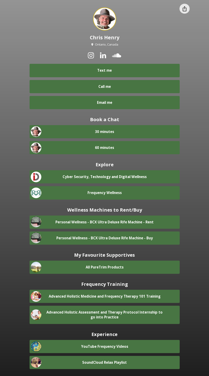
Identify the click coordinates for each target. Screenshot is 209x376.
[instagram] (91, 55)
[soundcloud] (116, 55)
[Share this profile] (185, 9)
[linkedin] (103, 55)
